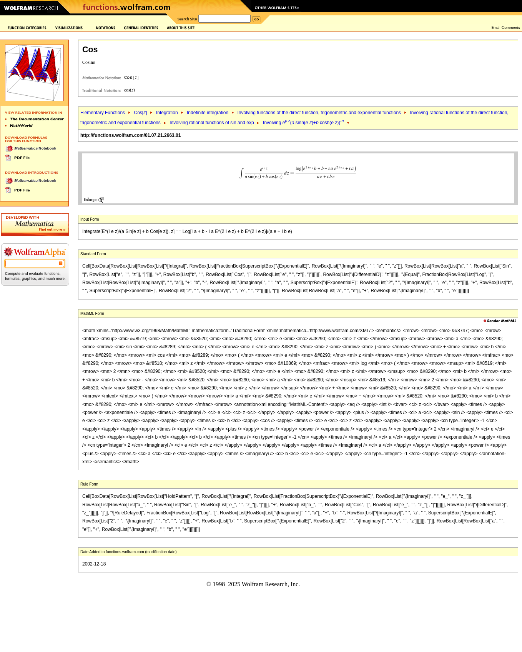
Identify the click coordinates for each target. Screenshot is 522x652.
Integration (167, 112)
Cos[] (140, 112)
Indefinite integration (207, 112)
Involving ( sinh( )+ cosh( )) (303, 122)
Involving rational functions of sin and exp (212, 122)
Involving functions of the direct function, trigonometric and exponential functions (319, 112)
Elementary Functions (102, 112)
